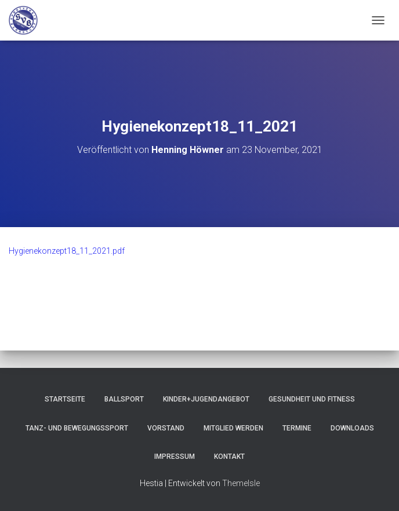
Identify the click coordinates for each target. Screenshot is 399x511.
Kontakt (229, 456)
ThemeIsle (241, 483)
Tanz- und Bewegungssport (77, 428)
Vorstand (165, 428)
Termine (296, 428)
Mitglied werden (233, 428)
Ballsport (124, 399)
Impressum (174, 456)
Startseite (65, 399)
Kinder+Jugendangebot (206, 399)
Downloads (352, 428)
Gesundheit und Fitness (312, 399)
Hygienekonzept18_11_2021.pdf (67, 251)
